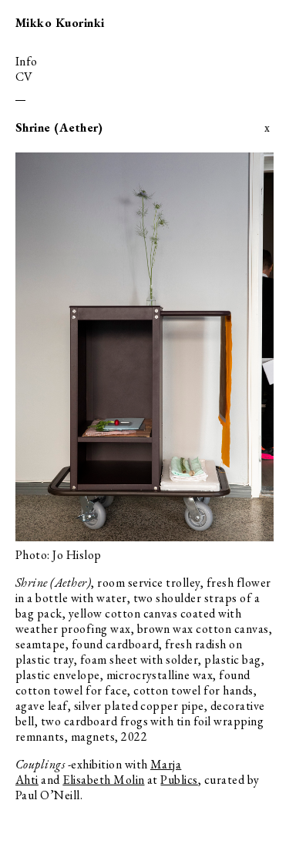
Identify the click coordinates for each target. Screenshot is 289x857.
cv (24, 77)
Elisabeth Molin (103, 780)
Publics (178, 780)
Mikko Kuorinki (60, 23)
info (26, 61)
